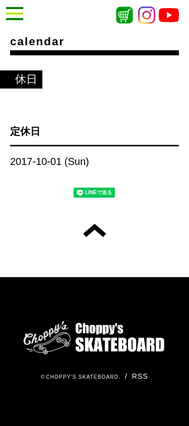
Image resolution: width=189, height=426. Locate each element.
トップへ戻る (94, 230)
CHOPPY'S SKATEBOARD (82, 377)
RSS (140, 376)
